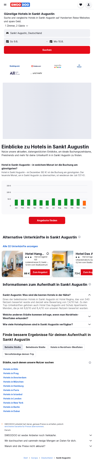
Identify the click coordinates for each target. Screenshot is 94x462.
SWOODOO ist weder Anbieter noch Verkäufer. (48, 435)
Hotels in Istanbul (12, 394)
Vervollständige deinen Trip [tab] (19, 354)
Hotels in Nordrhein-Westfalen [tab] (67, 347)
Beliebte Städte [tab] (13, 347)
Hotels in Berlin (11, 407)
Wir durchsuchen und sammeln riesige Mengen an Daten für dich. (48, 440)
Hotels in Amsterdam (14, 377)
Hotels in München (13, 381)
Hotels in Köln (10, 369)
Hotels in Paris (11, 390)
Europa (34, 458)
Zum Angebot (40, 272)
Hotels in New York (13, 402)
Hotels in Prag (11, 373)
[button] (5, 4)
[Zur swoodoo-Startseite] (20, 5)
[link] (47, 220)
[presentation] (79, 237)
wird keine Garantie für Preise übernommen (24, 426)
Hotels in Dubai (11, 411)
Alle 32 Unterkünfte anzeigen (20, 246)
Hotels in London (12, 398)
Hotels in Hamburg (13, 386)
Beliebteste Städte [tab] (35, 347)
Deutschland (47, 458)
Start (26, 458)
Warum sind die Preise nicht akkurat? (48, 446)
